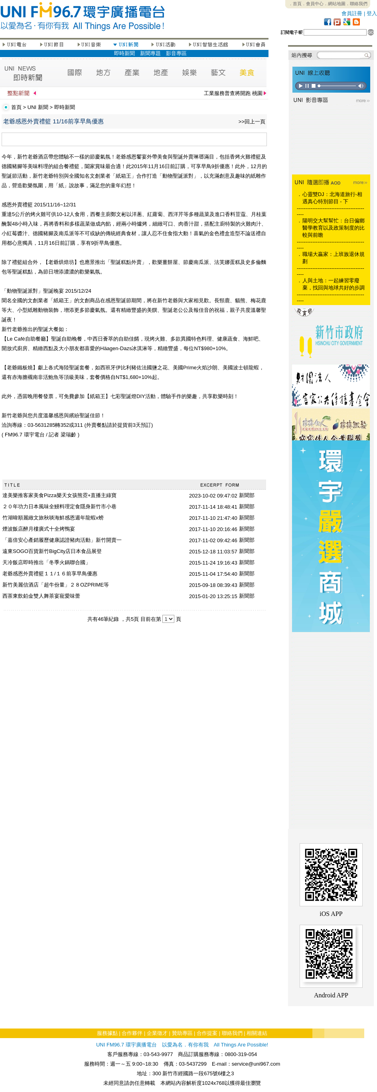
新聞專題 (150, 53)
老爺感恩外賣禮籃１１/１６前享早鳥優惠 (49, 574)
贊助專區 (182, 1033)
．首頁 (295, 3)
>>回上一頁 (252, 122)
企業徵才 (157, 1033)
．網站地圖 (334, 3)
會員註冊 (351, 13)
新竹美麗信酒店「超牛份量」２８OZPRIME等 (55, 585)
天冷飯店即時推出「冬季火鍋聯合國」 (46, 562)
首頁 (16, 107)
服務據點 (107, 1033)
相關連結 (257, 1033)
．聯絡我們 (356, 3)
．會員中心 (313, 3)
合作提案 (207, 1033)
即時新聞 (124, 53)
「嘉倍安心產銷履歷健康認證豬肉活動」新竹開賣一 (62, 540)
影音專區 (176, 53)
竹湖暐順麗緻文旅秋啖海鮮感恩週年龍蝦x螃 (53, 518)
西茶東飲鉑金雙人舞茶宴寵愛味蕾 (41, 596)
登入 (372, 13)
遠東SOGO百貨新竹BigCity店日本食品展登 (52, 551)
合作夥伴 (132, 1033)
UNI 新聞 (38, 107)
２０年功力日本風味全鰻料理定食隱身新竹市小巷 (59, 506)
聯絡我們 (232, 1033)
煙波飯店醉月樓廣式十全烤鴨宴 (38, 529)
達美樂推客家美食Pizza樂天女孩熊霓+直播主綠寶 (59, 495)
